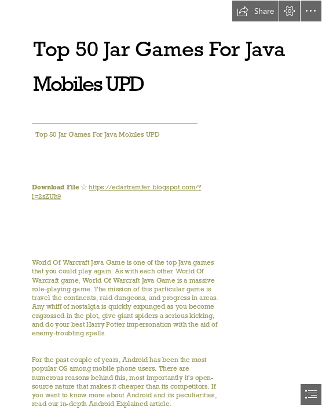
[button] (255, 11)
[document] (166, 208)
